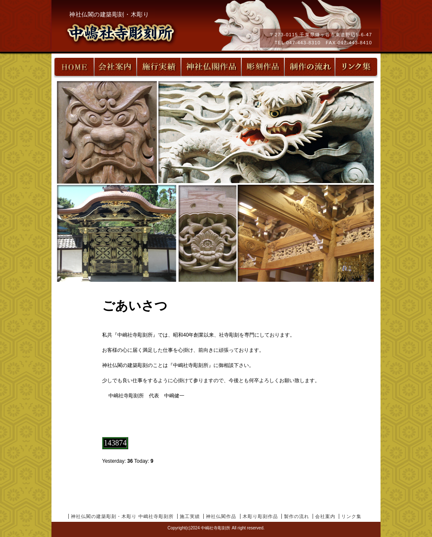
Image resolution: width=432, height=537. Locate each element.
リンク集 (351, 516)
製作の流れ (296, 516)
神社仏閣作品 (221, 516)
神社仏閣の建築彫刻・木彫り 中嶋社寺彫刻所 (122, 516)
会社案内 (325, 516)
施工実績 (190, 516)
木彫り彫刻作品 (260, 516)
